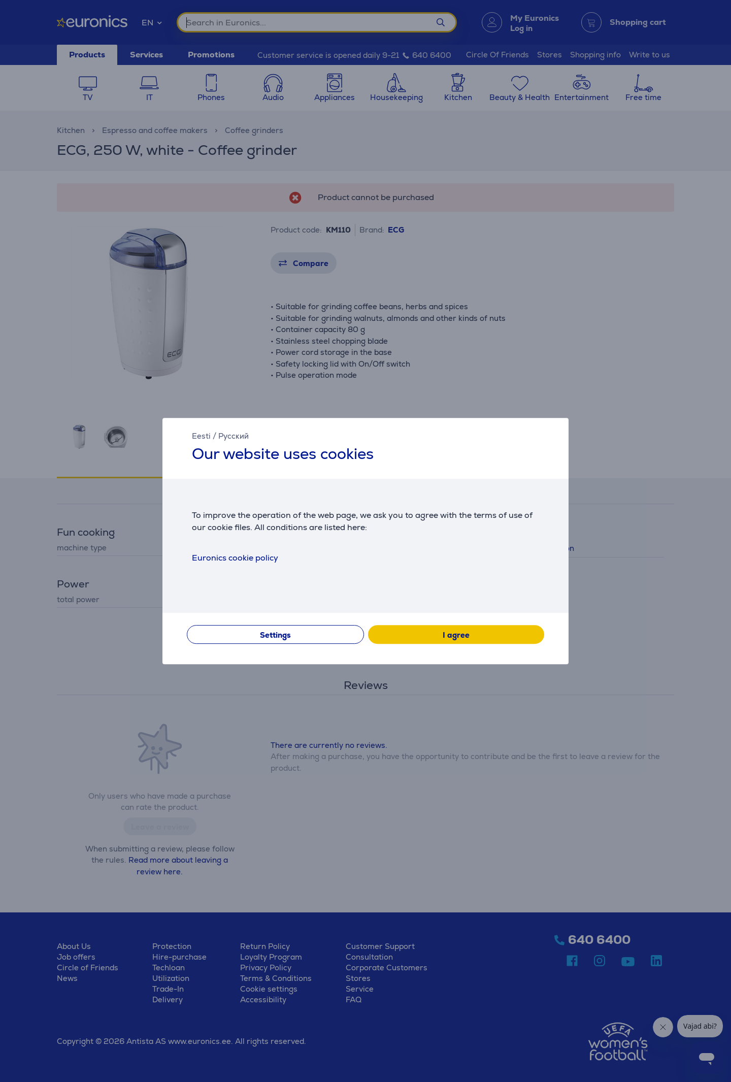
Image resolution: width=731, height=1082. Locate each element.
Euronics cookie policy (235, 557)
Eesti (201, 436)
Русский (233, 436)
